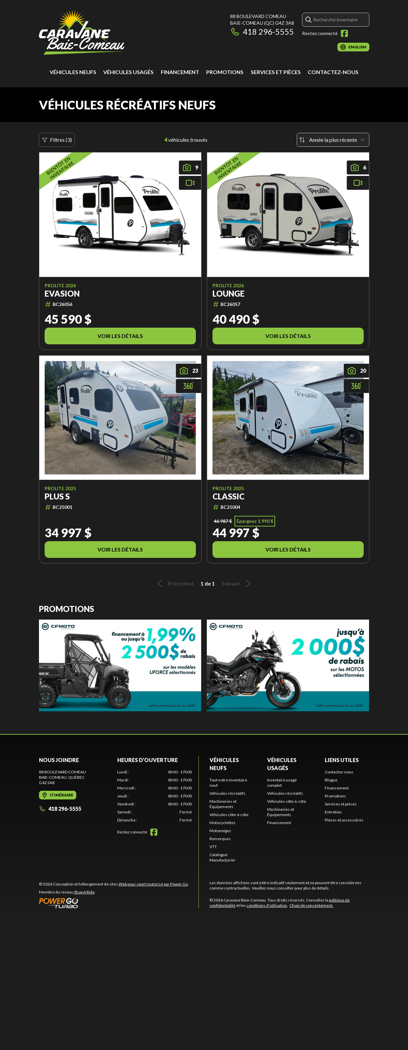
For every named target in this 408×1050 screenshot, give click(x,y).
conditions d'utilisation (266, 905)
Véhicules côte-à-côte (228, 814)
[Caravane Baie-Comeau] (81, 32)
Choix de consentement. (311, 905)
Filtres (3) (57, 140)
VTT (213, 846)
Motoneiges (220, 830)
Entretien (333, 811)
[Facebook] (344, 33)
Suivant (237, 584)
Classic (228, 496)
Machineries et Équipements (222, 804)
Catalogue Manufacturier (222, 857)
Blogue (331, 779)
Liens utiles (342, 760)
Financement (180, 72)
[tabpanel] (154, 796)
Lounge (228, 293)
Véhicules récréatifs (227, 793)
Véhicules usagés (128, 72)
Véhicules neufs (73, 72)
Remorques (220, 838)
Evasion (62, 293)
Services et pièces (276, 72)
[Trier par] (333, 140)
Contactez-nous (333, 72)
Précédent (174, 584)
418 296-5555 (262, 31)
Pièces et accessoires (344, 819)
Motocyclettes (222, 822)
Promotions (224, 72)
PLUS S (57, 496)
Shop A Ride (84, 892)
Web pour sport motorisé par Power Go (153, 884)
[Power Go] (114, 903)
